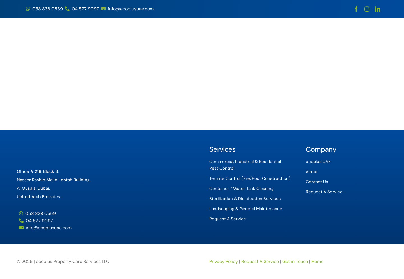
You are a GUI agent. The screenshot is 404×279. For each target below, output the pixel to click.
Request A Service (260, 261)
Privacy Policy (223, 261)
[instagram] (366, 9)
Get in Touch (295, 261)
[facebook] (356, 9)
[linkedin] (377, 9)
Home (317, 261)
